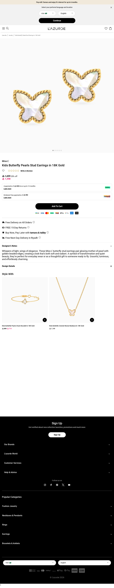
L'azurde (4, 35)
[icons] (45, 485)
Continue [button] (57, 20)
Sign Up (57, 435)
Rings (4, 525)
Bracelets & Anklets (11, 543)
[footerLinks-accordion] (57, 444)
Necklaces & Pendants (12, 515)
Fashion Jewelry (9, 506)
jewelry (11, 35)
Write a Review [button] (26, 171)
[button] (57, 246)
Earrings (6, 534)
